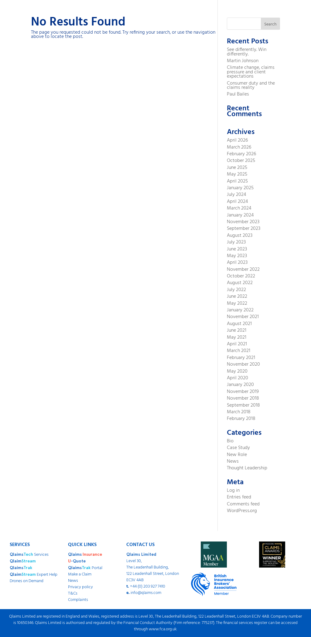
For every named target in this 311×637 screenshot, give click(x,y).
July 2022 (236, 290)
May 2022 (237, 303)
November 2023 (243, 222)
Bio (230, 441)
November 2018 (243, 398)
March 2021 (238, 351)
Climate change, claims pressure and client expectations (251, 72)
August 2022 (240, 283)
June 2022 (237, 296)
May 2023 (237, 256)
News (233, 461)
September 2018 (243, 405)
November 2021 (243, 317)
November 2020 (243, 364)
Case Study (238, 448)
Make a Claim (79, 574)
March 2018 (239, 412)
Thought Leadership (247, 468)
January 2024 (240, 215)
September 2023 (243, 229)
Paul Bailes (238, 94)
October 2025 (241, 161)
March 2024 (239, 208)
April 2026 (237, 140)
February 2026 (241, 154)
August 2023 (239, 236)
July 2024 (236, 195)
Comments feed (243, 504)
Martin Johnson (242, 61)
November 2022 (243, 269)
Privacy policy (80, 587)
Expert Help (33, 574)
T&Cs (72, 593)
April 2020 (237, 378)
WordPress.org (242, 511)
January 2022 (240, 310)
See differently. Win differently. (246, 52)
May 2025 (237, 174)
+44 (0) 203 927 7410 (147, 586)
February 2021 (241, 358)
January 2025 (240, 188)
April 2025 (237, 181)
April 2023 (237, 263)
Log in (233, 491)
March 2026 (239, 147)
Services (29, 554)
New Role (237, 455)
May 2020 (237, 371)
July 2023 (236, 242)
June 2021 (236, 330)
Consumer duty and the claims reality (251, 85)
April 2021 (237, 344)
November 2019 (243, 392)
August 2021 (239, 324)
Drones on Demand (26, 581)
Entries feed (239, 497)
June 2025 (237, 168)
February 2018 (241, 419)
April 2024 (237, 202)
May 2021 (236, 337)
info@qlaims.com (146, 592)
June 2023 (237, 249)
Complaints (78, 599)
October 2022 (241, 276)
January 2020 (240, 385)
